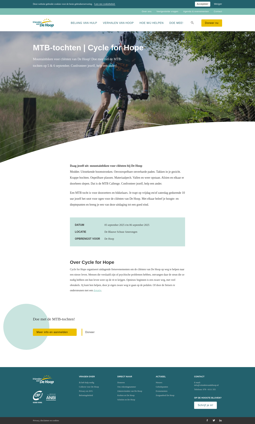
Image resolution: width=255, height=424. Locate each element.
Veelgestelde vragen (167, 11)
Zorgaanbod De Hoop (165, 395)
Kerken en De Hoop (125, 395)
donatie (97, 290)
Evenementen (161, 391)
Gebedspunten (162, 387)
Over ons (147, 11)
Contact (218, 11)
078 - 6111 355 (209, 389)
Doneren (121, 382)
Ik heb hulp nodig (86, 382)
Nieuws (159, 382)
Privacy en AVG (86, 391)
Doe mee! (176, 23)
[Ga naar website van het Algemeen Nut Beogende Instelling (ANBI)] (51, 397)
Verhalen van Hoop (118, 23)
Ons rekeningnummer (126, 387)
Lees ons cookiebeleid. (104, 4)
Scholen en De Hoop (126, 399)
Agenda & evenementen (196, 11)
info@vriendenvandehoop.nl (206, 385)
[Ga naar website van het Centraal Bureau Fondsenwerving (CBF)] (37, 397)
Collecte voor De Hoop (89, 387)
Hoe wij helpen (152, 23)
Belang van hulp (84, 23)
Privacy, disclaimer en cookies (46, 420)
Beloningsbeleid (86, 395)
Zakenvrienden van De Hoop (129, 391)
